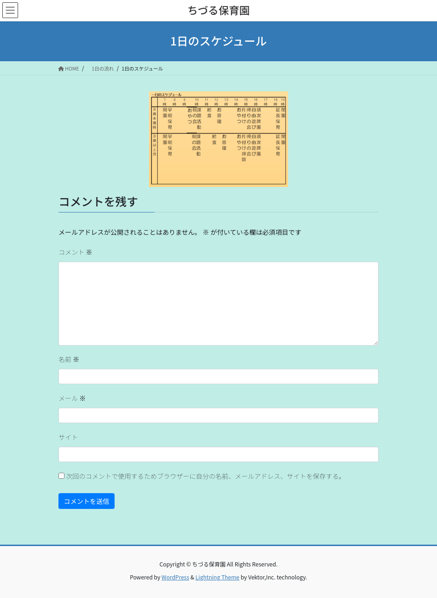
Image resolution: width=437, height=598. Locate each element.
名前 (68, 359)
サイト (68, 437)
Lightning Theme (217, 577)
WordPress (175, 577)
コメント (75, 252)
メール (72, 398)
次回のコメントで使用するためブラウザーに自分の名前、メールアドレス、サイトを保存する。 (205, 476)
